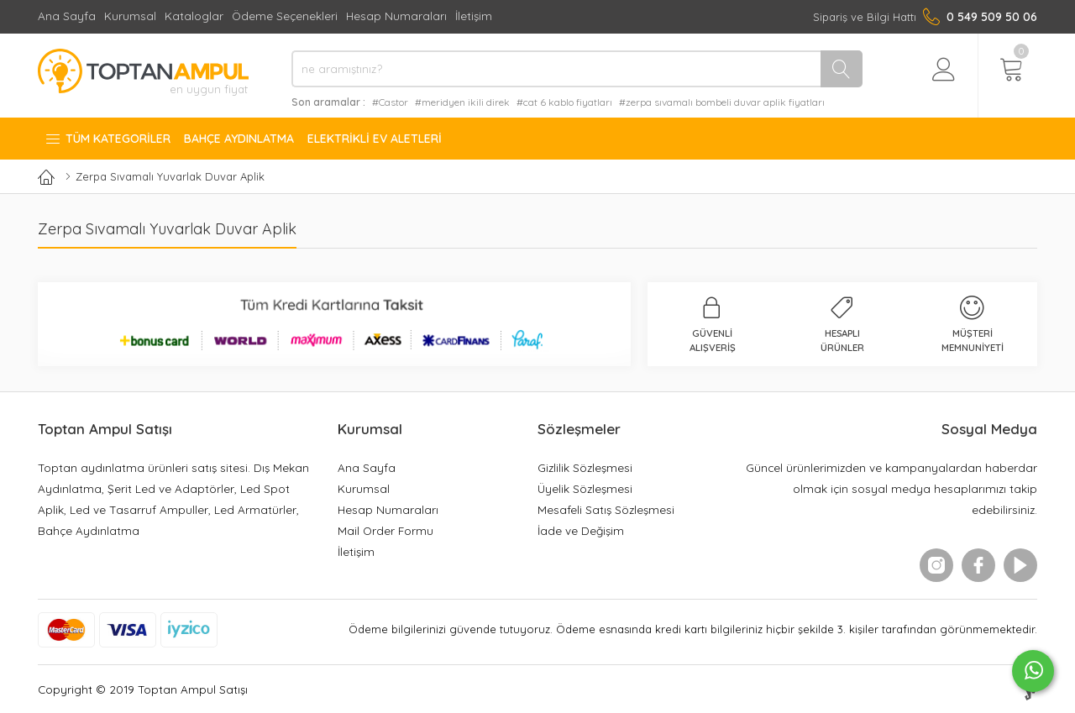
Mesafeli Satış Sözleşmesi (606, 509)
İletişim (473, 15)
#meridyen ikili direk (462, 102)
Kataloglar (194, 15)
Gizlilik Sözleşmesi (585, 467)
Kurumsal (130, 15)
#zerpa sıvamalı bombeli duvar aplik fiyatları (722, 102)
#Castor (390, 102)
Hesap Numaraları (396, 15)
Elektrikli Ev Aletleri (374, 138)
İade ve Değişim (581, 530)
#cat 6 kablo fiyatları (564, 102)
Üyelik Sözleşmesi (585, 488)
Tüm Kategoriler (107, 139)
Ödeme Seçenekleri (285, 15)
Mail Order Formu (385, 530)
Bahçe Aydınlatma (239, 138)
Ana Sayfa (67, 15)
